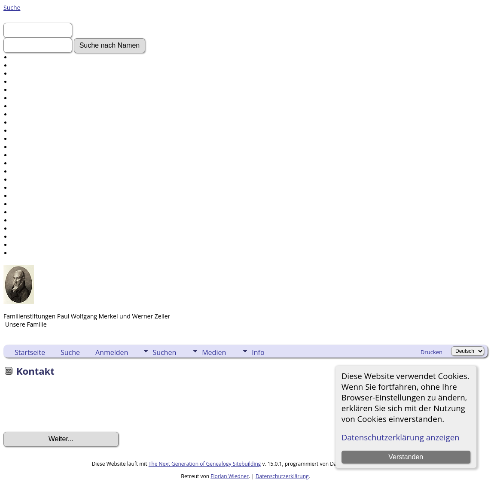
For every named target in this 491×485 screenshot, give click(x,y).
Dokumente (28, 114)
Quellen (23, 212)
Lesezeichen (29, 245)
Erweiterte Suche (35, 57)
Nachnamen (29, 65)
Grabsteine (27, 131)
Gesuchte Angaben (38, 90)
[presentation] (68, 407)
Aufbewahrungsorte (39, 220)
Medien (214, 352)
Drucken (431, 352)
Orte (18, 171)
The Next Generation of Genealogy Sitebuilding (205, 463)
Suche (11, 7)
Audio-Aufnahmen (37, 139)
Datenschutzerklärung (282, 476)
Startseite (30, 352)
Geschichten (29, 122)
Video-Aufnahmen (37, 106)
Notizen (23, 180)
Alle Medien (28, 155)
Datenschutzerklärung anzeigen (401, 437)
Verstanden (405, 457)
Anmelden (26, 74)
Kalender (24, 196)
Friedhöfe (25, 163)
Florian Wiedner (229, 476)
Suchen (164, 352)
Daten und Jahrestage (42, 188)
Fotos (19, 98)
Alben (19, 147)
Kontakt (23, 253)
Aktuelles (24, 82)
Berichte (23, 204)
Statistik (23, 228)
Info (258, 352)
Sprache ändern (34, 237)
